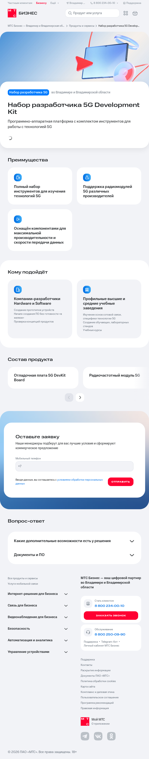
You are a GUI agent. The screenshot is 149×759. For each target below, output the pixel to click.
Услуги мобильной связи (23, 584)
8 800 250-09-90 (110, 634)
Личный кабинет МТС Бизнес (101, 646)
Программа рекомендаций (97, 703)
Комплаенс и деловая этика (97, 692)
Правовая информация (95, 708)
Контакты (86, 665)
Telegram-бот (109, 642)
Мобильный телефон (28, 459)
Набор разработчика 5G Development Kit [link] (119, 26)
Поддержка (91, 642)
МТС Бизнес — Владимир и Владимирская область (36, 26)
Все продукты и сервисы (23, 578)
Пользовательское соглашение (100, 697)
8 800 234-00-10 (104, 3)
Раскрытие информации (96, 670)
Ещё (55, 3)
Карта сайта (88, 687)
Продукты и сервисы (81, 26)
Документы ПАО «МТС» (95, 676)
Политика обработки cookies (98, 681)
